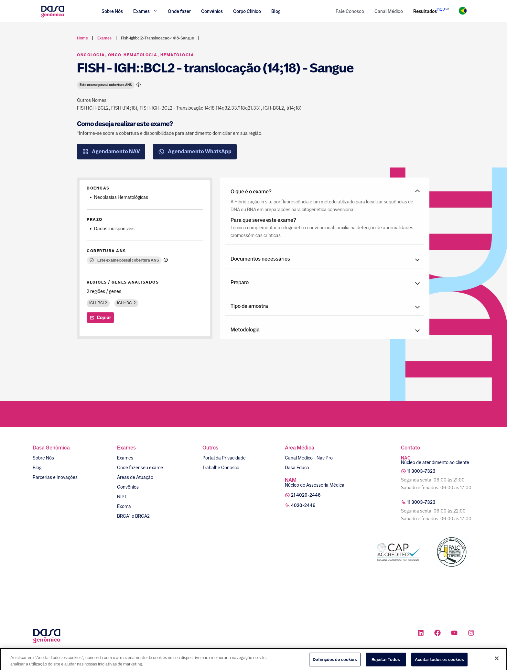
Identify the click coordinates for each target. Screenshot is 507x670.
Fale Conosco (350, 11)
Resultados (425, 11)
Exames (125, 457)
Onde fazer (179, 11)
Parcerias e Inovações (55, 477)
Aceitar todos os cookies (439, 663)
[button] (325, 192)
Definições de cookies (335, 663)
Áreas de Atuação (135, 477)
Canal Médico (388, 11)
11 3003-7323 (421, 471)
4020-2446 (303, 505)
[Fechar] (497, 662)
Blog (275, 11)
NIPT (122, 496)
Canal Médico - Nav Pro (309, 457)
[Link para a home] (52, 16)
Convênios (212, 11)
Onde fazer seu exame (140, 467)
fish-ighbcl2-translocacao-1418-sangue (157, 38)
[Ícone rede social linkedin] (420, 633)
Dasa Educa (297, 467)
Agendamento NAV (111, 151)
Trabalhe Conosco (220, 467)
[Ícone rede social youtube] (454, 633)
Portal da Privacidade (224, 457)
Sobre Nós (112, 11)
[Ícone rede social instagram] (471, 633)
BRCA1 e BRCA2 (133, 516)
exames (104, 38)
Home (82, 38)
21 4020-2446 (306, 495)
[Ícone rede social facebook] (437, 633)
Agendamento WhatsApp (195, 151)
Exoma (124, 506)
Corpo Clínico (247, 11)
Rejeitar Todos (386, 663)
